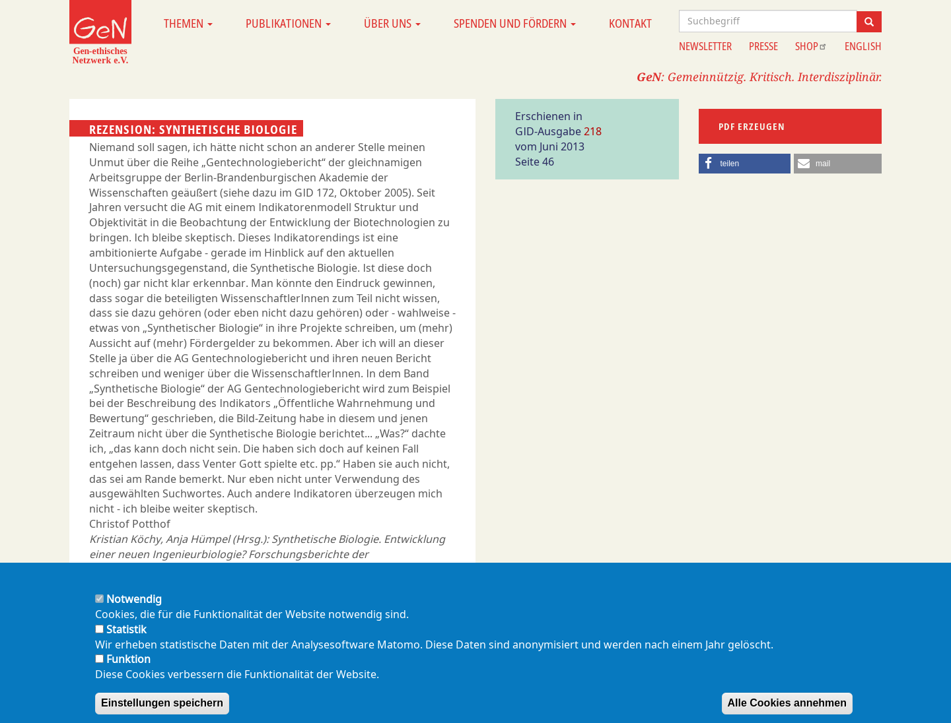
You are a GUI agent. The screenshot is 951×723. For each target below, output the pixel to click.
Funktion (128, 669)
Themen (188, 23)
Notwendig (134, 609)
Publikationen (288, 23)
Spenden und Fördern (515, 23)
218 (593, 131)
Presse (763, 46)
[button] (745, 163)
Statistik (126, 638)
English (863, 46)
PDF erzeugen (752, 126)
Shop (811, 46)
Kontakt (630, 23)
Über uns (392, 23)
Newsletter (705, 46)
